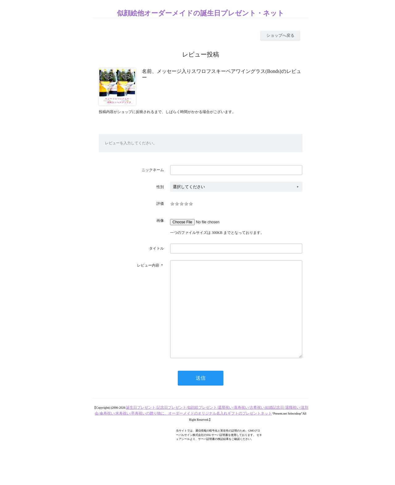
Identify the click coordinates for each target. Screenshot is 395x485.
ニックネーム (153, 170)
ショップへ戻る (280, 35)
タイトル (156, 248)
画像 (160, 220)
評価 (160, 203)
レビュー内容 (148, 265)
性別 (160, 187)
